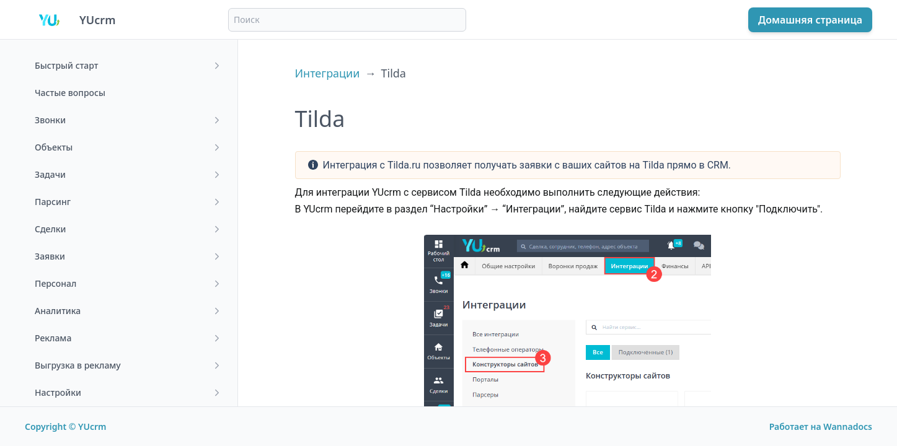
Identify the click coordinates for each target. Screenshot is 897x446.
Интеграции (327, 73)
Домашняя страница (810, 20)
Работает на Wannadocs (820, 426)
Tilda (393, 73)
